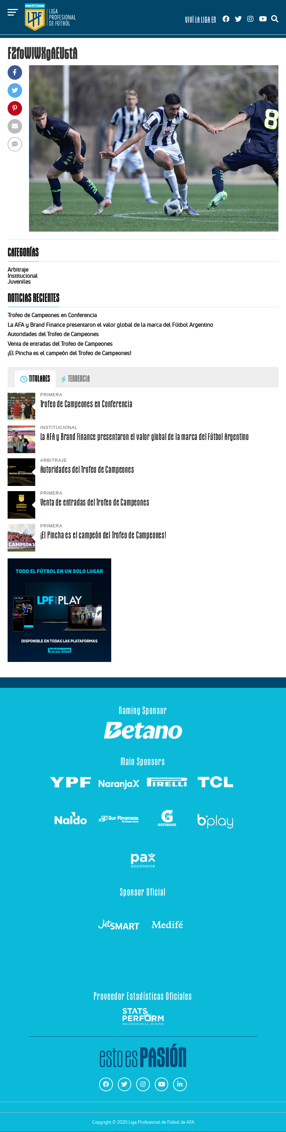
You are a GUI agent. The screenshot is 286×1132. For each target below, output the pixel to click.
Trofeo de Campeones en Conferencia (52, 315)
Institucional (23, 275)
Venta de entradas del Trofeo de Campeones (60, 343)
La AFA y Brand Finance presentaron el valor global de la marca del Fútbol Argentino (110, 324)
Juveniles (19, 281)
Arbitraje (18, 269)
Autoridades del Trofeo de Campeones (53, 334)
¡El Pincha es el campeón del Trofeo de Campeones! (69, 353)
